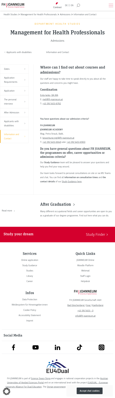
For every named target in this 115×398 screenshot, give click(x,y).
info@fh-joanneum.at (85, 315)
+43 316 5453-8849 (52, 142)
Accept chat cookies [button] (90, 390)
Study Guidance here (72, 181)
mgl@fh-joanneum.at (53, 99)
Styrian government (56, 386)
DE (66, 5)
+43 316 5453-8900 (76, 142)
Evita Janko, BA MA (49, 95)
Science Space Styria (40, 378)
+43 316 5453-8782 (52, 103)
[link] (30, 260)
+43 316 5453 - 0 (85, 310)
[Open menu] (111, 5)
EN (72, 5)
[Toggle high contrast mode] (57, 5)
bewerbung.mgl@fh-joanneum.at (58, 137)
